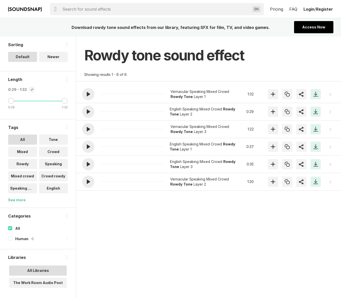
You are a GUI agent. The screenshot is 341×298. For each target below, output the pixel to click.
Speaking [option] (53, 164)
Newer (53, 57)
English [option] (53, 188)
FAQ (293, 9)
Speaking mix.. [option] (23, 188)
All (17, 228)
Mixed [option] (22, 152)
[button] (88, 94)
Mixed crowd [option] (22, 176)
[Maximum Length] (65, 101)
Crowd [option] (53, 152)
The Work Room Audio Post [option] (38, 282)
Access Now (313, 27)
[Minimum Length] (11, 101)
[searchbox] (156, 9)
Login (308, 9)
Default (22, 57)
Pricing (276, 9)
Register (324, 9)
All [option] (22, 139)
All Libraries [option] (38, 270)
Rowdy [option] (22, 164)
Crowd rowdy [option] (53, 176)
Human (21, 239)
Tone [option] (53, 139)
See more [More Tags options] (17, 200)
